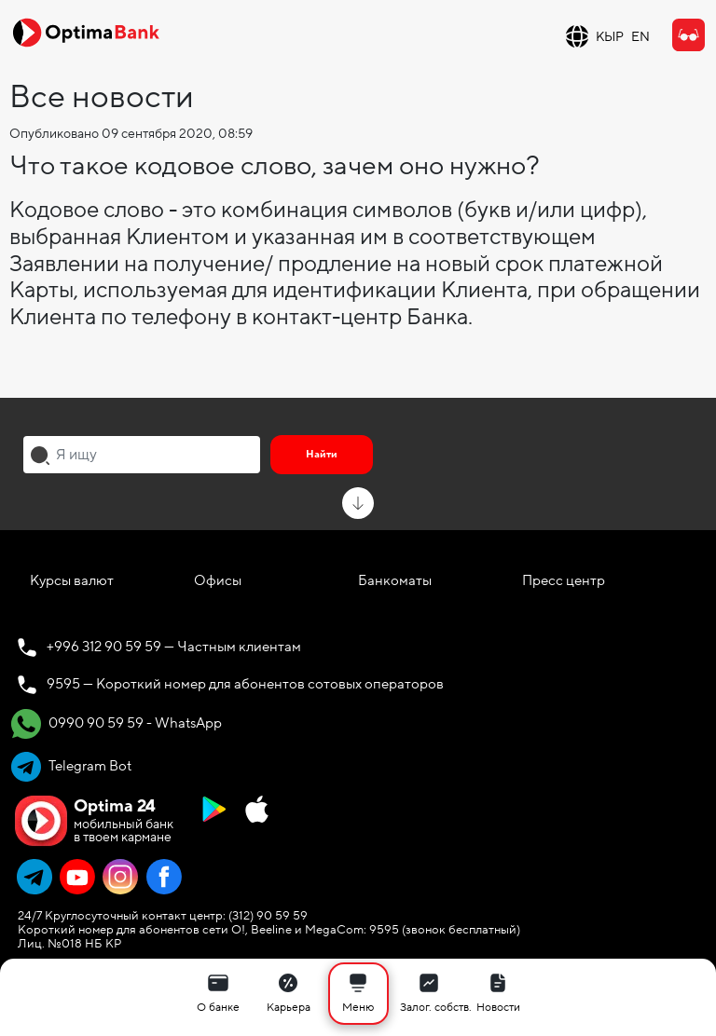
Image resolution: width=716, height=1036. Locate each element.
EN (640, 37)
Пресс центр (563, 580)
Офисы (217, 580)
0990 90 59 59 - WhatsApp (116, 724)
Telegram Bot (71, 767)
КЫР (610, 37)
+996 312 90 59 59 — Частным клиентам (174, 646)
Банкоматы (395, 580)
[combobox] (141, 454)
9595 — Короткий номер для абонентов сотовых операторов (245, 684)
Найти (321, 454)
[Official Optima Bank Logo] (85, 31)
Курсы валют (72, 580)
